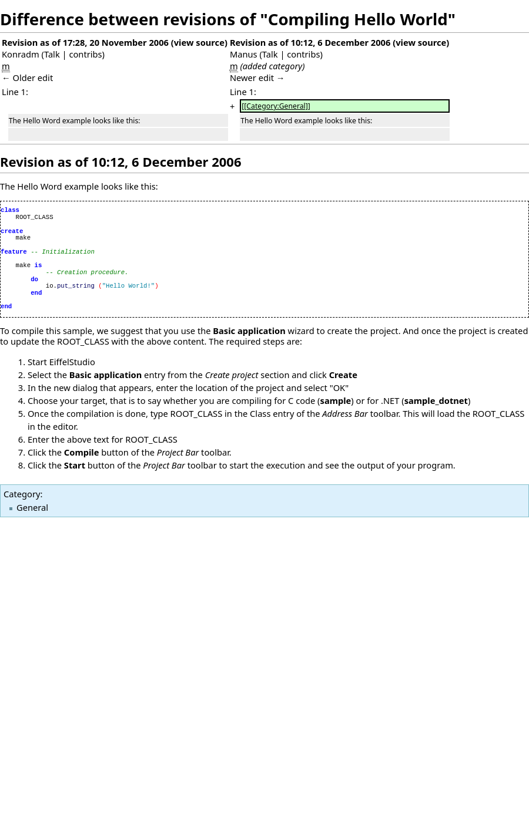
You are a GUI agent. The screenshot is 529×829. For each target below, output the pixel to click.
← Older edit (27, 77)
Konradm (20, 54)
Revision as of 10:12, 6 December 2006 (310, 42)
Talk (52, 54)
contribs (85, 54)
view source (199, 42)
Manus (243, 54)
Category (22, 494)
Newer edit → (257, 77)
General (32, 507)
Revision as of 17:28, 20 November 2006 (85, 42)
